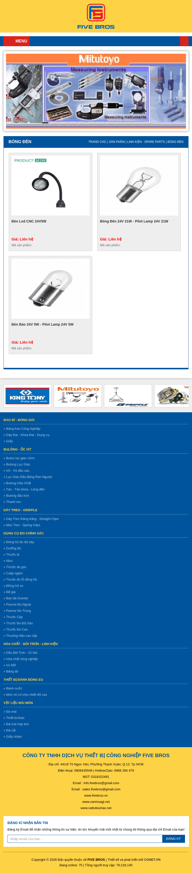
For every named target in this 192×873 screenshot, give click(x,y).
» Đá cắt (10, 730)
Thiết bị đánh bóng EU (23, 679)
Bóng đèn (176, 142)
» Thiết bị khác (14, 718)
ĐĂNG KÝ (173, 839)
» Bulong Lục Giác (17, 464)
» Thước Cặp (13, 617)
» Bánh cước (13, 688)
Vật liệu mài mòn (18, 703)
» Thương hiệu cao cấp (20, 636)
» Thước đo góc (15, 567)
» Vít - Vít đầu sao (17, 470)
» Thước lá (11, 554)
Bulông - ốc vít (17, 449)
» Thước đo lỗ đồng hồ (20, 579)
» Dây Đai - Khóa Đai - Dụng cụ (27, 435)
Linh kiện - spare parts (146, 142)
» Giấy (8, 441)
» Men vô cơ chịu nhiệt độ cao (25, 694)
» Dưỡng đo (12, 548)
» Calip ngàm (13, 573)
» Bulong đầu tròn (16, 495)
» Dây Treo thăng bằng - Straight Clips (31, 519)
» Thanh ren (12, 502)
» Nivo (8, 561)
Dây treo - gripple (21, 510)
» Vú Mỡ (10, 665)
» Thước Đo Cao (16, 629)
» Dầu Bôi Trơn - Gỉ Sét (20, 653)
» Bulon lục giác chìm (19, 458)
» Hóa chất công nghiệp (21, 659)
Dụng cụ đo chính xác (24, 533)
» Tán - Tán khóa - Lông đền (24, 489)
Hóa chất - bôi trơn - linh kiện (31, 644)
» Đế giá (10, 592)
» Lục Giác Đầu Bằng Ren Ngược (28, 477)
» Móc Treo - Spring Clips (22, 525)
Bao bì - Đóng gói (19, 420)
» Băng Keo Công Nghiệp (22, 429)
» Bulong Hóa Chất (17, 483)
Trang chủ (184, 41)
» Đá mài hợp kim (16, 724)
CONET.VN (152, 860)
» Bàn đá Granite (16, 598)
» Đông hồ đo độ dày (19, 542)
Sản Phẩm (117, 142)
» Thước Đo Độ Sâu (18, 623)
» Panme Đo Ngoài (17, 604)
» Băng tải (11, 671)
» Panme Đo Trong (17, 611)
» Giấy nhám (13, 736)
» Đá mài (10, 711)
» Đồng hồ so (13, 586)
